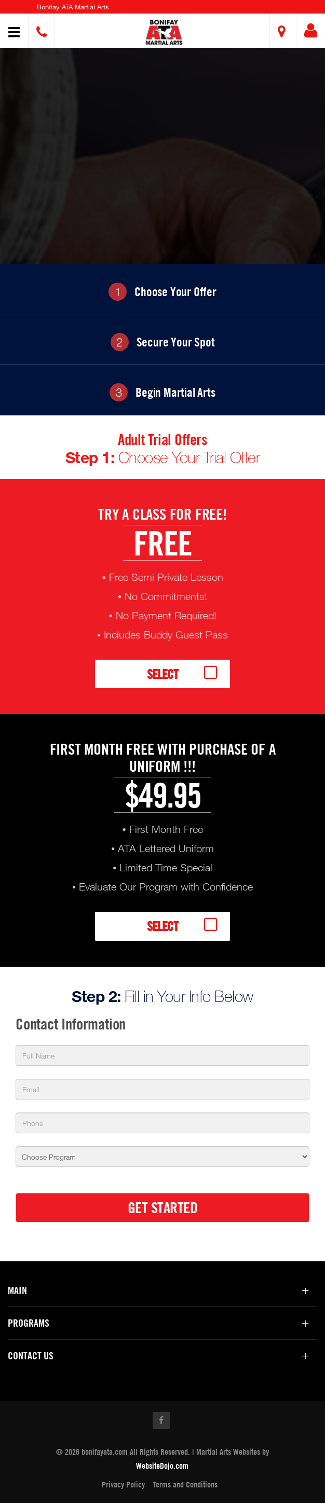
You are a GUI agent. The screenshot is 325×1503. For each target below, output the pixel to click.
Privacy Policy (123, 1484)
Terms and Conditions (185, 1484)
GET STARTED (163, 1207)
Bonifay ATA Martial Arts (73, 7)
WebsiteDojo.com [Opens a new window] (162, 1465)
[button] (164, 32)
